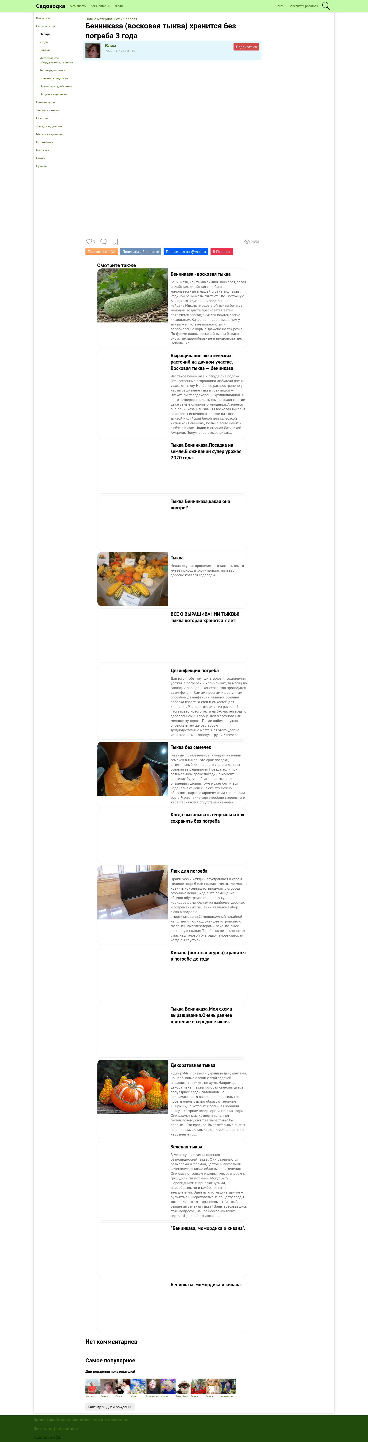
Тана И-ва (183, 1388)
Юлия (138, 1388)
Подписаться (246, 46)
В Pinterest (221, 251)
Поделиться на (186, 251)
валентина (228, 1388)
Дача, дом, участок (49, 126)
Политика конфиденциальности (56, 1428)
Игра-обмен (44, 142)
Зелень (45, 50)
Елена (107, 1388)
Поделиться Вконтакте (141, 251)
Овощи (45, 34)
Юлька (110, 45)
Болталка (42, 150)
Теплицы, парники (52, 70)
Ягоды (44, 42)
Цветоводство (46, 102)
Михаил (92, 1388)
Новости (42, 118)
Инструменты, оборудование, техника (56, 60)
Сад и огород (45, 26)
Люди (119, 6)
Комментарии (100, 6)
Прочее (41, 166)
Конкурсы (43, 18)
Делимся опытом (48, 110)
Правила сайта (44, 1420)
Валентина (153, 1388)
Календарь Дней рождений (110, 1406)
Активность (78, 6)
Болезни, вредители (54, 78)
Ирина (168, 1388)
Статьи (40, 158)
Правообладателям (69, 1420)
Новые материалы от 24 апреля (111, 18)
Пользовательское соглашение (106, 1420)
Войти (280, 6)
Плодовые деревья (53, 94)
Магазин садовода (49, 134)
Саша (122, 1388)
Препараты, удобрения (56, 86)
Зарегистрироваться (303, 6)
